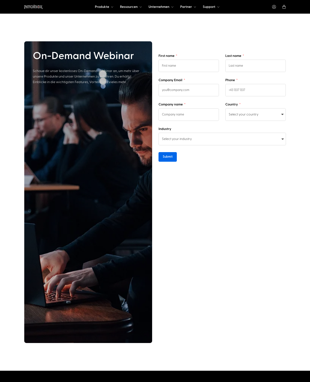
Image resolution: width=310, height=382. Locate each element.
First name (167, 56)
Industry (165, 129)
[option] (25, 378)
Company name (171, 104)
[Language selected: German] (162, 378)
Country (232, 104)
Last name (233, 56)
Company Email (171, 80)
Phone (230, 80)
